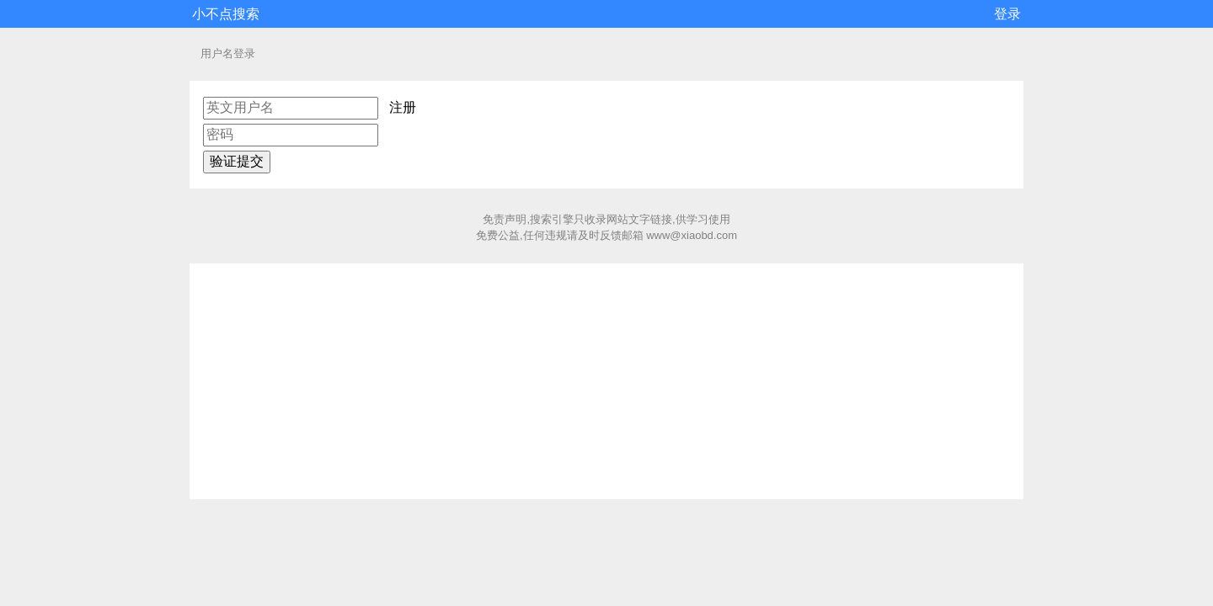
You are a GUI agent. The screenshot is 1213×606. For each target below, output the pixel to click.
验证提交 (237, 161)
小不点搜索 (225, 14)
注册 (402, 107)
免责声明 (504, 219)
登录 (1007, 14)
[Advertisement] (606, 381)
